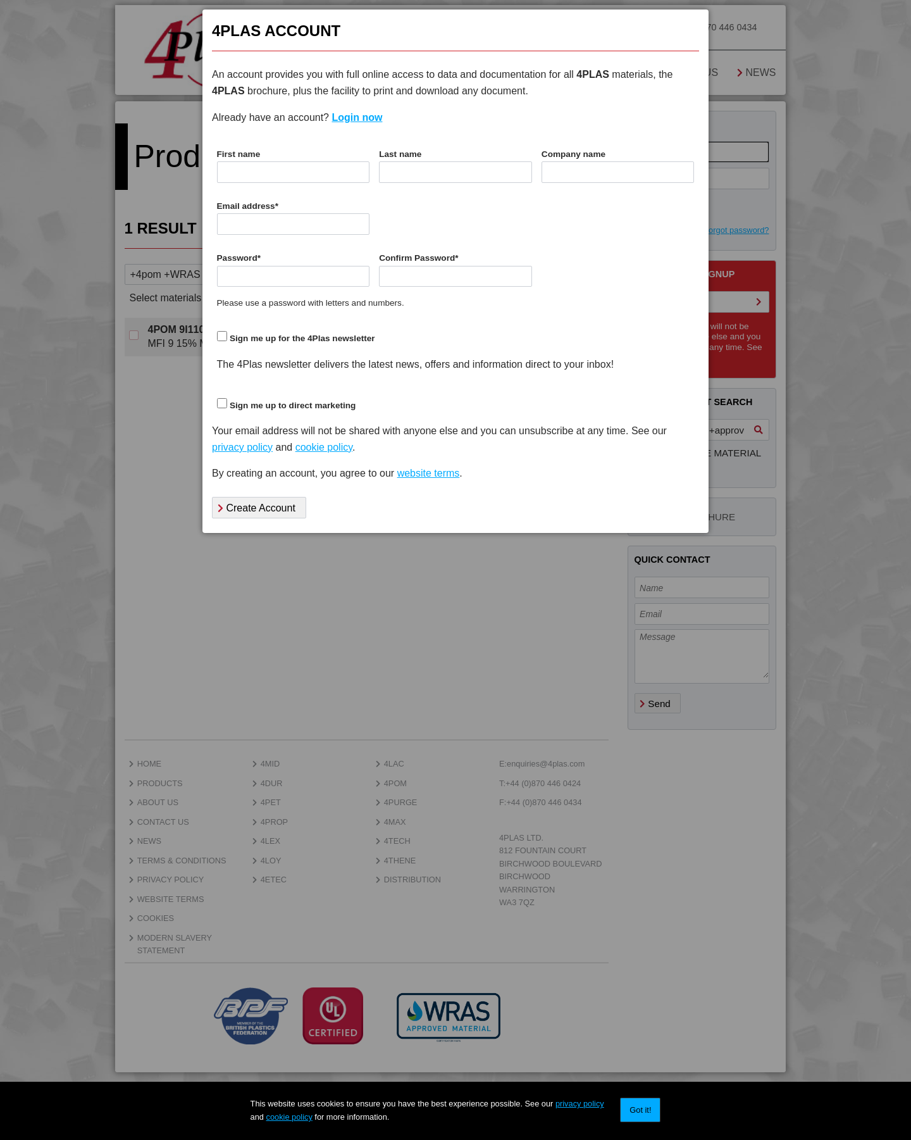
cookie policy (289, 1117)
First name (239, 154)
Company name (573, 154)
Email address (247, 206)
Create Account (256, 508)
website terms (428, 473)
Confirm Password (418, 258)
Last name (400, 154)
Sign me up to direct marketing (293, 405)
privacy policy (579, 1103)
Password (239, 258)
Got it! (640, 1110)
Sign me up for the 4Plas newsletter (302, 338)
